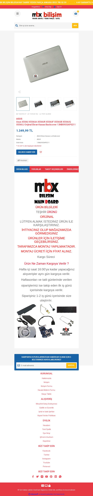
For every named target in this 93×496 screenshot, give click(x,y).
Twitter (46, 455)
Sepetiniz (46, 441)
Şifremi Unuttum (46, 437)
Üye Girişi (46, 433)
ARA (75, 25)
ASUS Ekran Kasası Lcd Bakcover (48, 136)
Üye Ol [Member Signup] (57, 7)
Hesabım (46, 425)
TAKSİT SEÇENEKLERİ (54, 169)
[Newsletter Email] (46, 365)
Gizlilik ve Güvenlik (46, 408)
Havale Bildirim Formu (46, 390)
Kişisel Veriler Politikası (47, 416)
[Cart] (76, 13)
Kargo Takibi (46, 394)
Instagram (46, 459)
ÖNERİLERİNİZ (73, 169)
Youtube (46, 463)
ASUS (19, 118)
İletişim (46, 382)
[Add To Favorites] (41, 152)
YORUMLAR (36, 169)
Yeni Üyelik (46, 429)
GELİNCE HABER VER (26, 152)
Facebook (46, 451)
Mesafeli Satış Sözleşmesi (46, 404)
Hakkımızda (46, 378)
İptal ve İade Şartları (46, 412)
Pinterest (46, 466)
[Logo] (46, 15)
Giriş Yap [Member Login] (46, 7)
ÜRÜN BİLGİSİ (22, 169)
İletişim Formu (46, 386)
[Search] (46, 25)
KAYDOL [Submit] (71, 365)
